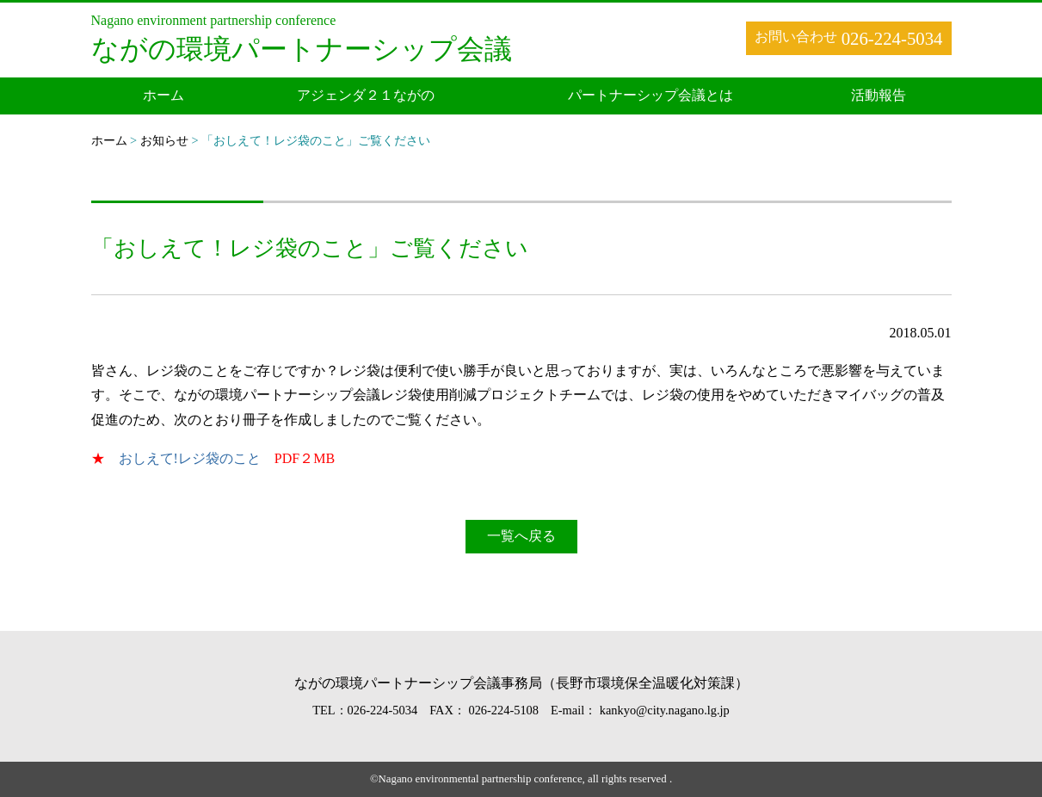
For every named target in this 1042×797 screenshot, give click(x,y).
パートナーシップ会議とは (650, 95)
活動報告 (878, 95)
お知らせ (164, 140)
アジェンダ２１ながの (366, 95)
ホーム (163, 95)
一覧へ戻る (521, 535)
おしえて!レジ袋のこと (190, 458)
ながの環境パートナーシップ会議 (301, 49)
